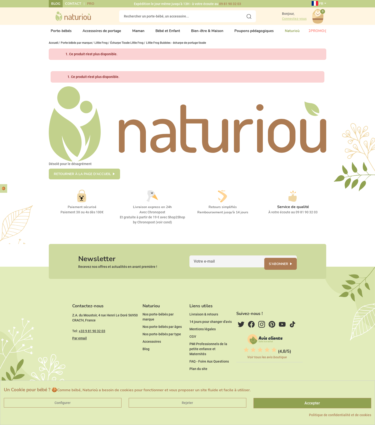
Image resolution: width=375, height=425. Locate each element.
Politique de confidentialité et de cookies (340, 415)
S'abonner (284, 271)
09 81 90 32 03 (230, 4)
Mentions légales (202, 344)
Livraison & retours (203, 329)
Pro (90, 3)
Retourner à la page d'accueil (82, 178)
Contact (73, 3)
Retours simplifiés (223, 211)
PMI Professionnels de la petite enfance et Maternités (208, 363)
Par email (79, 353)
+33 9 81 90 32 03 (92, 346)
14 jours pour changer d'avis (210, 336)
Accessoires (152, 356)
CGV (192, 351)
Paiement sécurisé (82, 211)
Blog (55, 3)
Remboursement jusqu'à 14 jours (222, 216)
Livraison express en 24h (152, 211)
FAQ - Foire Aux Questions (209, 376)
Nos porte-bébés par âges (162, 341)
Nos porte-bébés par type (162, 349)
